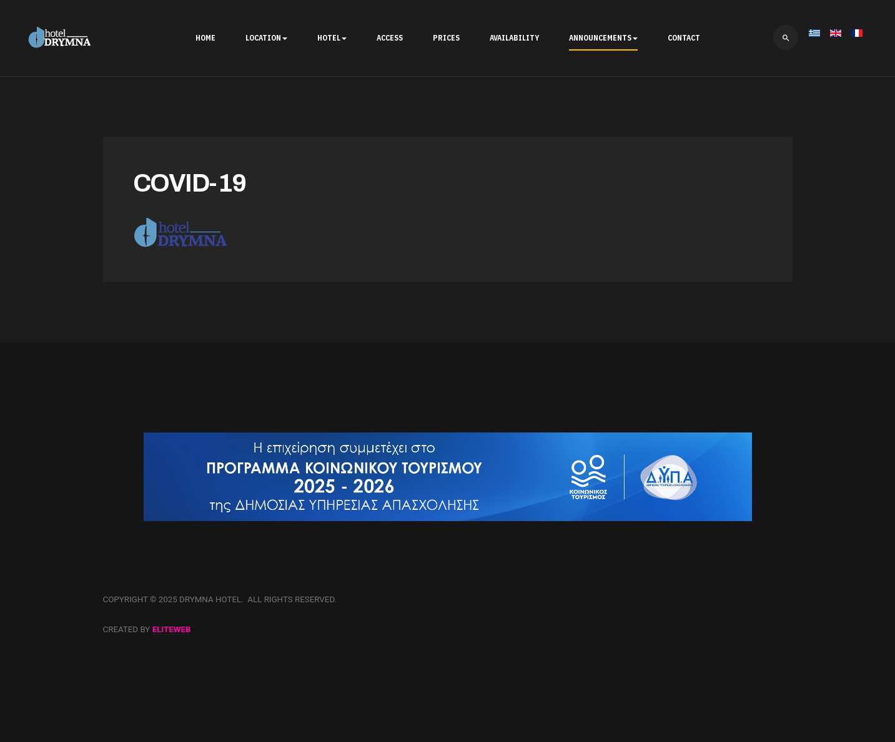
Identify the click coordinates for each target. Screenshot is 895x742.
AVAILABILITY (514, 37)
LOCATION (266, 37)
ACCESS (390, 37)
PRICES (446, 37)
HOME (205, 37)
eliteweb (171, 629)
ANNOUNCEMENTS (603, 37)
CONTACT (684, 37)
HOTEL (332, 37)
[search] (785, 37)
